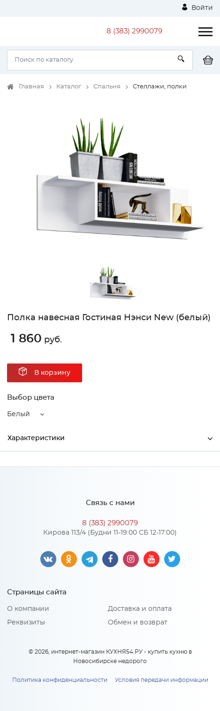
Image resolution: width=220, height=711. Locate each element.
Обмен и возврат (137, 622)
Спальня (107, 87)
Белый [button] (18, 414)
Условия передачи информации (161, 680)
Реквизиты (26, 622)
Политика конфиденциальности (59, 680)
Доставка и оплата (140, 609)
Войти (197, 7)
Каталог (68, 87)
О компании (28, 609)
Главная (31, 87)
